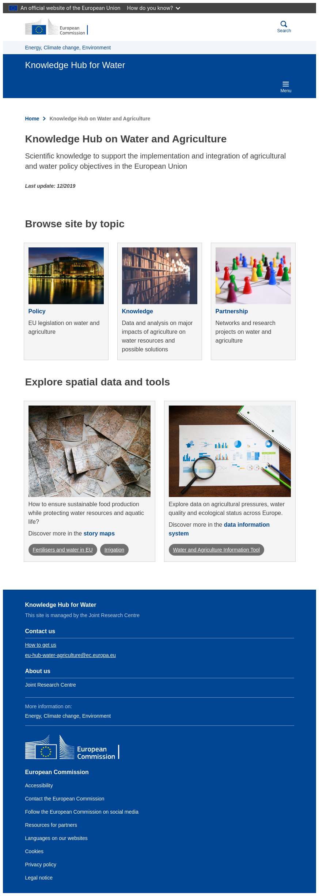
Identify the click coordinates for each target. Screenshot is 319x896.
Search (284, 26)
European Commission (57, 772)
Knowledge (137, 311)
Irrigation (114, 550)
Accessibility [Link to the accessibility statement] (39, 785)
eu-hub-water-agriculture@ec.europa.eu (70, 655)
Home (32, 119)
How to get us (41, 645)
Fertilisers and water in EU (63, 550)
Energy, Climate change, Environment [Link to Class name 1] (68, 716)
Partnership (232, 311)
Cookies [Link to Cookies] (34, 851)
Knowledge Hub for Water (60, 605)
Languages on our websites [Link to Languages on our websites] (56, 838)
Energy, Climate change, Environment (68, 48)
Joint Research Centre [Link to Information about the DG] (50, 685)
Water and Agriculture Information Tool (216, 550)
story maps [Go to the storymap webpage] (99, 533)
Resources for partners (51, 825)
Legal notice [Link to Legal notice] (39, 878)
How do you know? (154, 8)
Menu (285, 87)
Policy (37, 311)
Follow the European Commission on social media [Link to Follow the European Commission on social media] (81, 812)
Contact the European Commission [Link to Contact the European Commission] (65, 799)
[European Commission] (60, 27)
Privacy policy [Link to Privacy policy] (41, 864)
